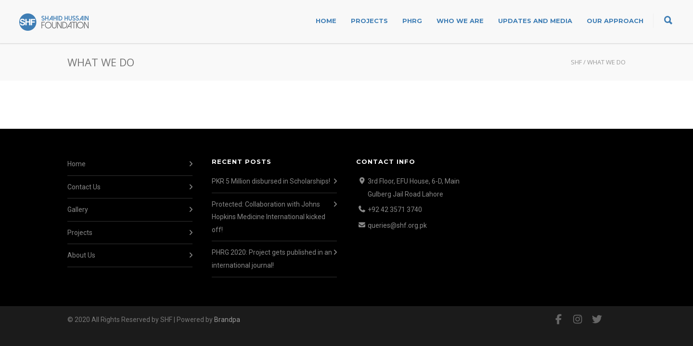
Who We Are (460, 21)
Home (326, 21)
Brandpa (227, 319)
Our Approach (615, 21)
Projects (369, 21)
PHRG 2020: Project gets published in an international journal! (272, 258)
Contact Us (84, 187)
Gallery (77, 209)
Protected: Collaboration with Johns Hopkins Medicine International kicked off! (268, 217)
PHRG (412, 21)
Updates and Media (535, 21)
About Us (81, 255)
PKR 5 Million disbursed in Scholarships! (271, 181)
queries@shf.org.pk (397, 225)
